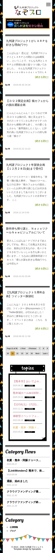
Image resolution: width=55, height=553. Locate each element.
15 (32, 353)
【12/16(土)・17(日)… (26, 404)
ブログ (13, 531)
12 (17, 353)
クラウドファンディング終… (24, 502)
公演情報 (14, 527)
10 (8, 353)
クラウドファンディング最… (24, 491)
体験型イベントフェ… (26, 416)
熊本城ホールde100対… (27, 392)
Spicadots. (36, 549)
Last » (45, 353)
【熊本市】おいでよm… (27, 381)
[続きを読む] (41, 77)
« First (22, 348)
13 (22, 353)
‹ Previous (32, 348)
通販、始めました (17, 481)
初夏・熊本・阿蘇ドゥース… (24, 460)
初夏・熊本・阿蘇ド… (26, 427)
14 (27, 353)
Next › (37, 353)
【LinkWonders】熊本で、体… (26, 470)
